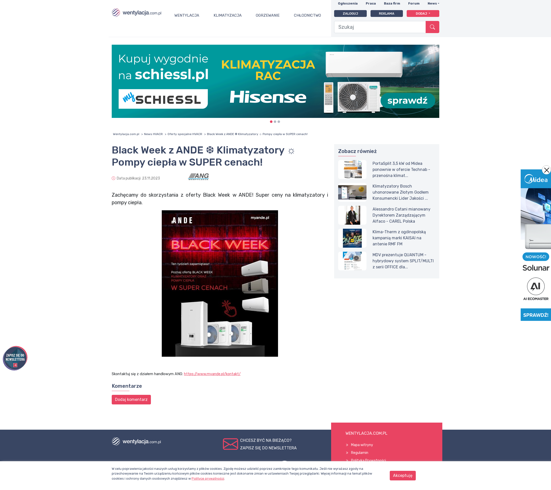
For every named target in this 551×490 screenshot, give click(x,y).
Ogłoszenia (348, 3)
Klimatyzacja (228, 15)
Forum (414, 3)
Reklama (386, 13)
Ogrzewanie (268, 15)
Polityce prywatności (208, 478)
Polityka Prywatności (368, 460)
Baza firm (392, 3)
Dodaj (422, 13)
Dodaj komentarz (131, 399)
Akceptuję (402, 475)
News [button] (432, 3)
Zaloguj (350, 13)
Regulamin (359, 453)
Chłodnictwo (307, 15)
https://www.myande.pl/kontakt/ (212, 374)
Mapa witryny (362, 445)
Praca (371, 3)
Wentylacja (186, 15)
